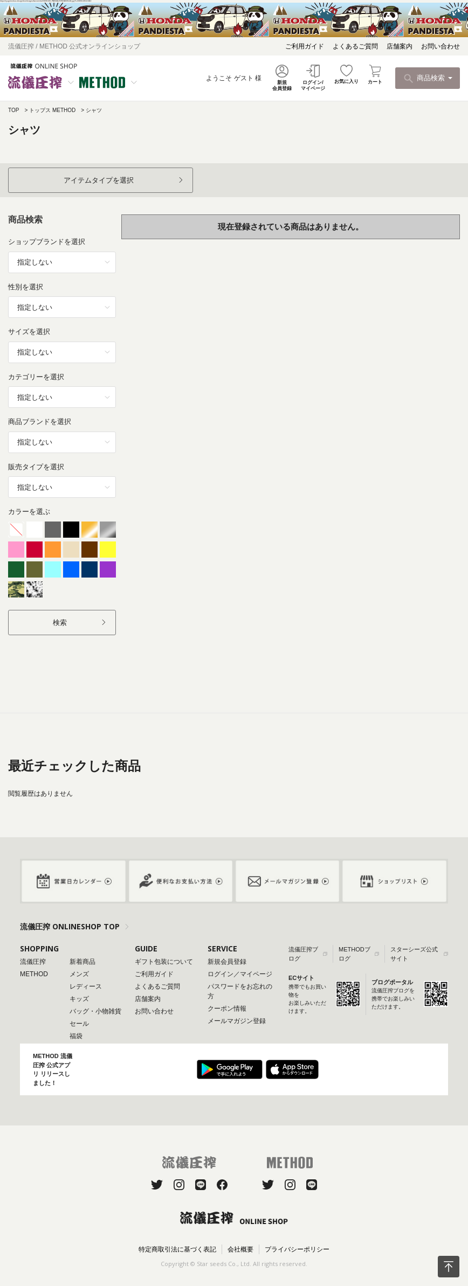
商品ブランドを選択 (39, 422)
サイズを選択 (29, 332)
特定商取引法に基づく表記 (177, 1249)
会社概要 (240, 1249)
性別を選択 (25, 287)
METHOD (34, 974)
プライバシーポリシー (297, 1249)
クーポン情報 (227, 1008)
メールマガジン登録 (237, 1021)
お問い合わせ (440, 46)
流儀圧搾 (33, 961)
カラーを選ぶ (29, 512)
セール (79, 1023)
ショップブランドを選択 (46, 242)
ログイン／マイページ (240, 974)
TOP (13, 110)
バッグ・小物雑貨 (95, 1011)
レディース (86, 986)
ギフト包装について (164, 961)
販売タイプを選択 (36, 467)
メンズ (79, 974)
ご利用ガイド (304, 46)
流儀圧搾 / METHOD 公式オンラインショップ (74, 46)
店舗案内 (399, 46)
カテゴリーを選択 (36, 377)
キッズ (79, 999)
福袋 (76, 1036)
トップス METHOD (52, 110)
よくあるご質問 (355, 46)
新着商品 (82, 961)
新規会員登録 (227, 961)
